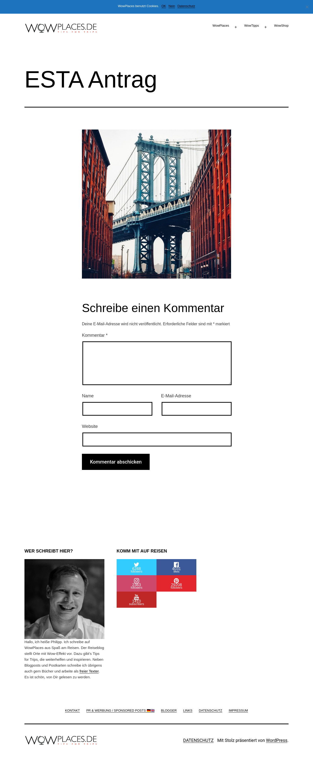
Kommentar (95, 335)
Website (90, 426)
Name (88, 395)
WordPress (276, 740)
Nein (171, 6)
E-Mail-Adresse (176, 395)
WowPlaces (220, 25)
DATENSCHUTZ (198, 740)
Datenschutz (186, 6)
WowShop (281, 25)
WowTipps (251, 25)
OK (163, 6)
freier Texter (89, 671)
